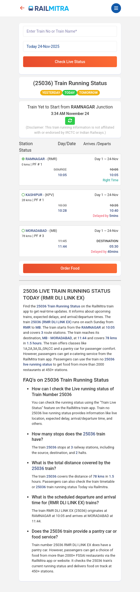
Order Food (70, 268)
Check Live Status (70, 62)
